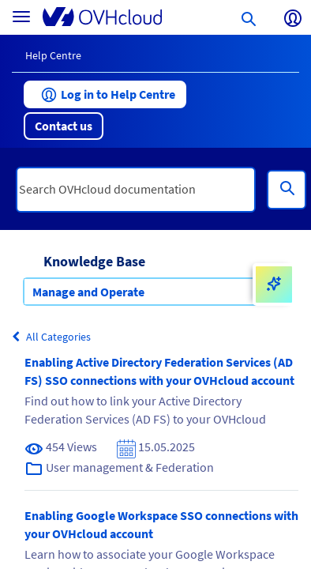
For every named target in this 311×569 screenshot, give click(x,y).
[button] (105, 94)
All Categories (51, 337)
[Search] (286, 189)
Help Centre (53, 55)
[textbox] (136, 190)
